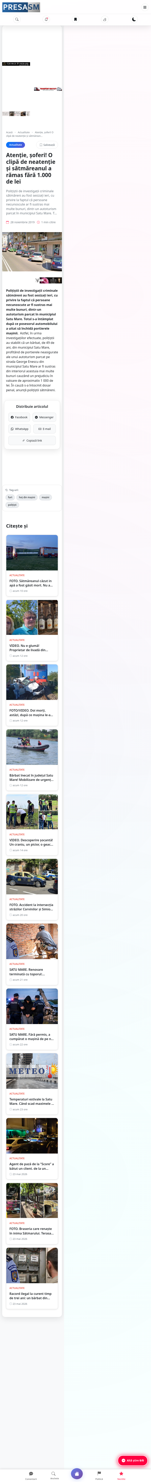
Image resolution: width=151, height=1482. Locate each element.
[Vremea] (105, 19)
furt (10, 468)
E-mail (110, 399)
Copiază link (76, 411)
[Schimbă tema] (134, 19)
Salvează (134, 141)
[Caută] (17, 19)
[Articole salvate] (75, 19)
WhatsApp (41, 399)
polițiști (60, 468)
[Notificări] (46, 19)
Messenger (109, 388)
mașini (45, 468)
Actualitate (23, 132)
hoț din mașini (27, 468)
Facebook (41, 388)
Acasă (9, 132)
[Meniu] (145, 7)
